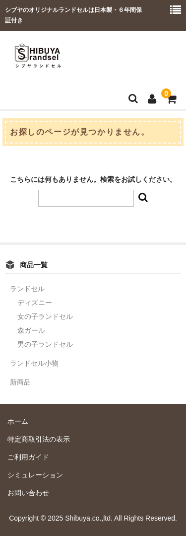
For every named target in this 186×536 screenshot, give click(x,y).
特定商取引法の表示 (38, 439)
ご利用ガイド (28, 457)
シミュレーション (35, 475)
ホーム (17, 421)
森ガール (31, 330)
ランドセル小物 (34, 363)
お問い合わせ (28, 493)
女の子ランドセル (45, 316)
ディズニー (34, 302)
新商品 (20, 382)
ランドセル (27, 289)
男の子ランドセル (45, 344)
